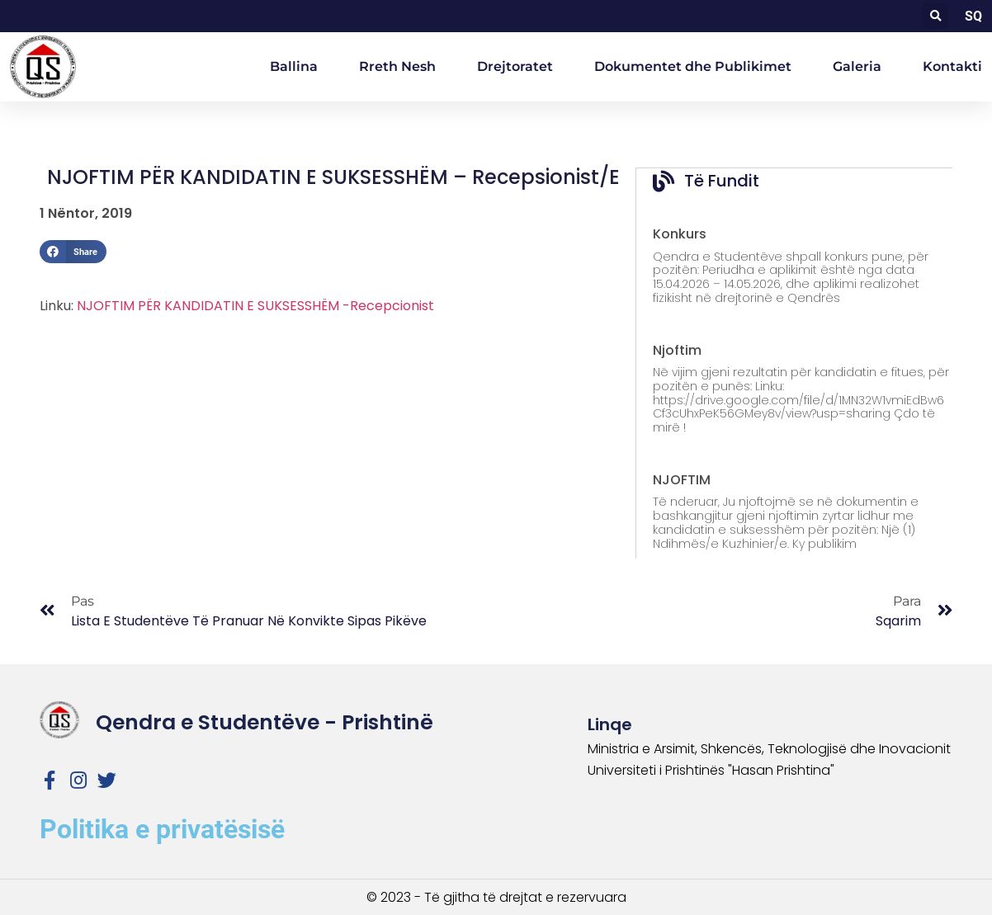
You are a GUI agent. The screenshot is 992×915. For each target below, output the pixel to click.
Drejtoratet (515, 66)
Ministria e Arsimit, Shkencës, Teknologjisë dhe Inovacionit (769, 747)
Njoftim (677, 349)
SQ (973, 16)
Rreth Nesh (397, 66)
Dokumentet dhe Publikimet (692, 66)
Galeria (857, 66)
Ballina (294, 66)
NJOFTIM (682, 478)
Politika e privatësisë (162, 828)
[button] (935, 16)
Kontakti (952, 66)
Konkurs (679, 233)
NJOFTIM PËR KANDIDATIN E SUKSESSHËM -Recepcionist (255, 305)
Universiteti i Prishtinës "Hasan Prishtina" (711, 769)
